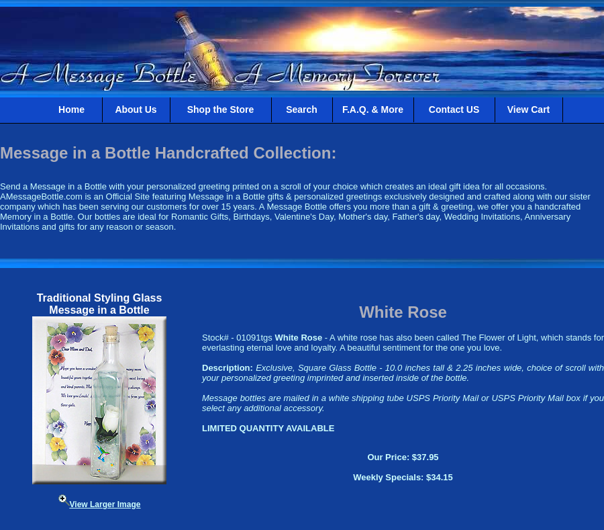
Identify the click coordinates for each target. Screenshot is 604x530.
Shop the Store (220, 109)
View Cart (528, 109)
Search (301, 109)
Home (71, 109)
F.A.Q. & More (372, 109)
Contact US (454, 109)
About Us (135, 109)
